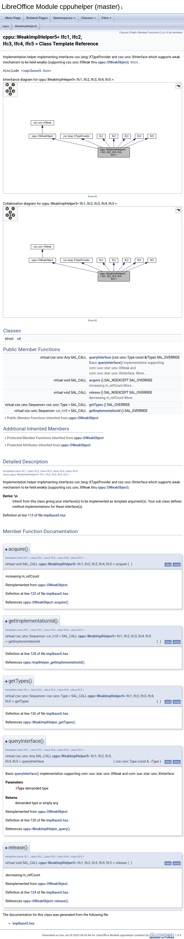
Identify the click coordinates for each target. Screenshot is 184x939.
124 (33, 892)
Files (107, 18)
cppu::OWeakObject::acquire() (45, 602)
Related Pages (37, 18)
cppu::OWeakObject (112, 62)
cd (19, 339)
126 (33, 713)
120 (33, 820)
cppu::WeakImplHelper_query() (46, 829)
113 (31, 515)
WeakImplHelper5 (26, 26)
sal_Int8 (62, 411)
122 (33, 594)
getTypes (96, 405)
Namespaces (64, 18)
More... (135, 62)
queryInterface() (110, 363)
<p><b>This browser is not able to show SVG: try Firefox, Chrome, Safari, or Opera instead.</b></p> (92, 137)
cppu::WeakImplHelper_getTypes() (49, 722)
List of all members (172, 32)
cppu (6, 26)
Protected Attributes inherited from (47, 445)
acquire (94, 380)
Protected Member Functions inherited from (54, 438)
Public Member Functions (144, 32)
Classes (88, 18)
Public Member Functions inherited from (51, 418)
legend (92, 196)
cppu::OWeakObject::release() (45, 901)
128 (33, 654)
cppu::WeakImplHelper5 (57, 564)
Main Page (13, 18)
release (94, 392)
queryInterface (100, 357)
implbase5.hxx (36, 70)
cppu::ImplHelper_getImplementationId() (53, 662)
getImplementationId (105, 411)
